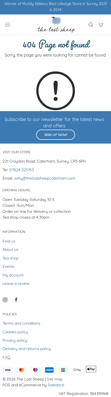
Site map (54, 379)
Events (8, 267)
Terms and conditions (21, 324)
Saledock (56, 385)
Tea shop (10, 258)
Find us (9, 241)
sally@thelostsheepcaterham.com (44, 179)
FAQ (6, 358)
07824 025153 (21, 170)
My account (13, 275)
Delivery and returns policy (27, 349)
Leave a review (16, 284)
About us (10, 250)
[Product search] (91, 24)
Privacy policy (15, 341)
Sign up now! (55, 135)
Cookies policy (15, 332)
